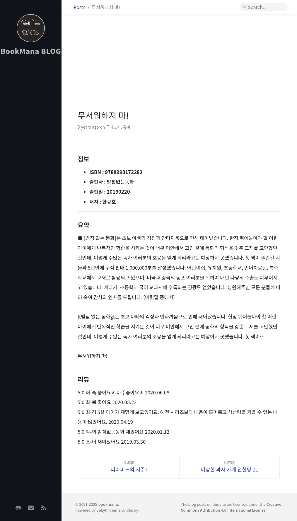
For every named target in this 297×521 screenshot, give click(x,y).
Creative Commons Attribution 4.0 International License (231, 507)
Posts (80, 7)
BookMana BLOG (31, 51)
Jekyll (102, 510)
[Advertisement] (31, 153)
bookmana (108, 504)
